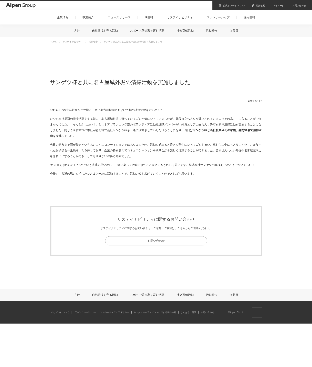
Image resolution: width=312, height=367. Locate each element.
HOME (53, 41)
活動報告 (93, 41)
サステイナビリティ (73, 41)
